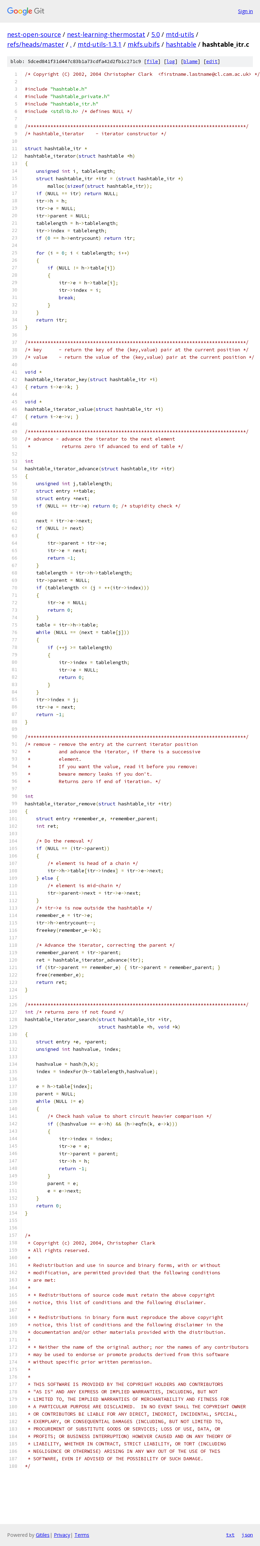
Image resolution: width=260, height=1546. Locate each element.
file (152, 61)
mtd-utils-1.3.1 (99, 44)
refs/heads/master (35, 44)
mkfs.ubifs (144, 44)
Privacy (62, 1534)
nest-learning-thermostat (106, 34)
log (170, 61)
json (247, 1534)
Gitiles (43, 1534)
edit (211, 61)
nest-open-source (34, 34)
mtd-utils (180, 34)
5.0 (155, 34)
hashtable (181, 44)
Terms (81, 1534)
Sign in (245, 11)
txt (230, 1534)
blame (190, 61)
